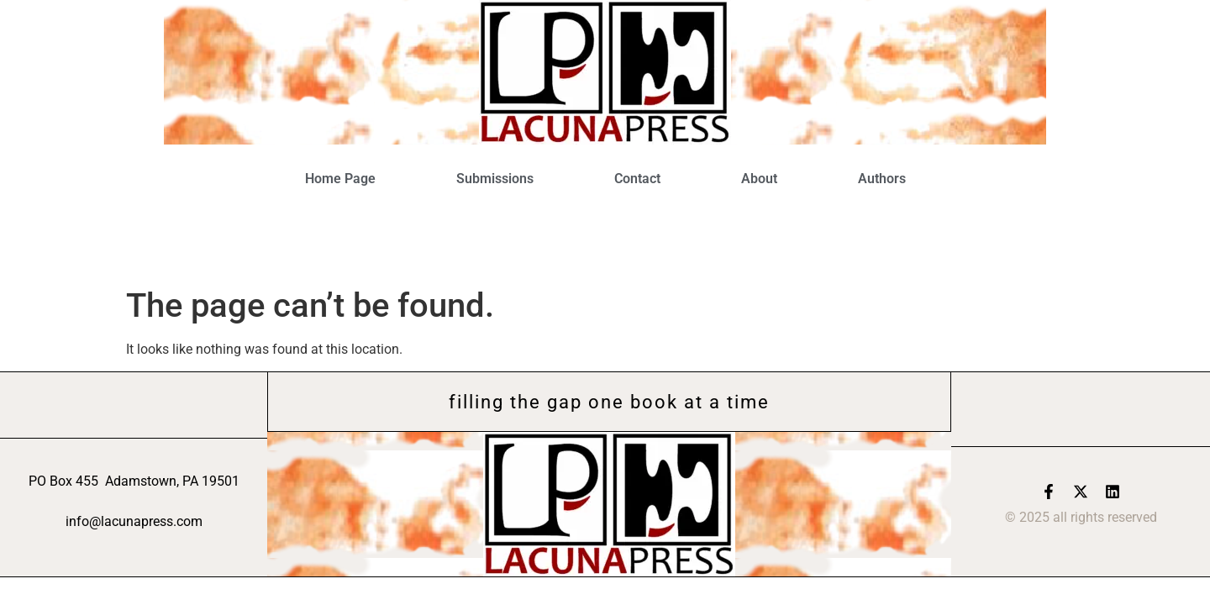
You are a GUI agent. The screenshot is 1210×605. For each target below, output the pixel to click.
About (759, 179)
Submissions (495, 179)
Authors (882, 179)
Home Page (340, 179)
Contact (637, 179)
